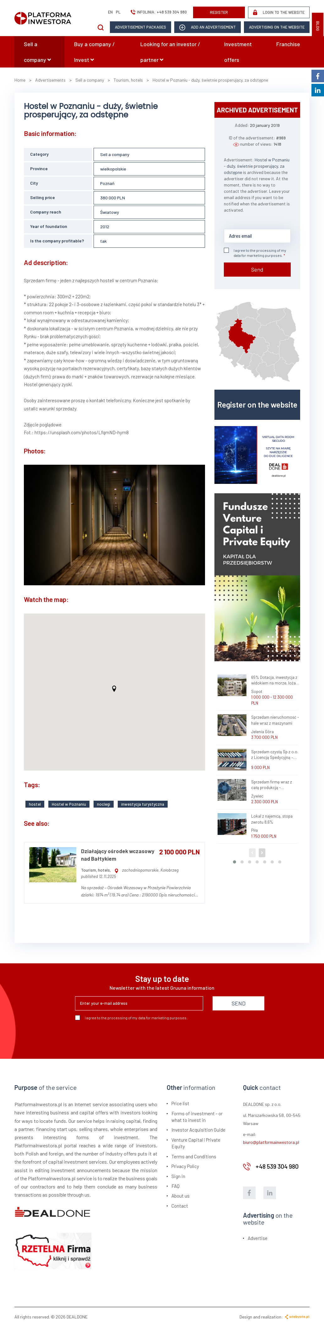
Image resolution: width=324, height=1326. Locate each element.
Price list (180, 1103)
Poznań (107, 183)
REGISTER (219, 12)
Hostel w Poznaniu (69, 803)
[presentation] (122, 1037)
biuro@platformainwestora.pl (271, 1141)
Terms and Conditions (193, 1156)
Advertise (257, 1237)
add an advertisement (207, 27)
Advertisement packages (140, 27)
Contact (179, 1205)
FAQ (175, 1185)
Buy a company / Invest (94, 52)
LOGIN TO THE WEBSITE (279, 12)
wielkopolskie (113, 168)
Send (257, 269)
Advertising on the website (277, 27)
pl (118, 11)
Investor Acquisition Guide (198, 1129)
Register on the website (257, 404)
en (110, 11)
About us (180, 1195)
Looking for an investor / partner (170, 52)
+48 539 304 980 (172, 11)
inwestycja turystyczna (142, 803)
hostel (35, 803)
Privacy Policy (185, 1166)
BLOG (317, 26)
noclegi (103, 803)
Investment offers (238, 52)
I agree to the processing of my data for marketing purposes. (255, 252)
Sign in (178, 1175)
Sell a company (37, 52)
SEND (239, 1002)
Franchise (288, 44)
